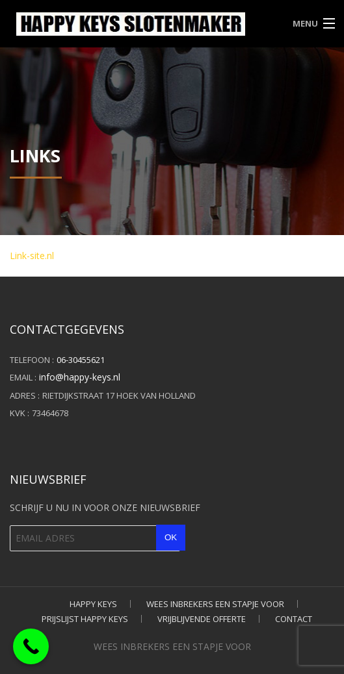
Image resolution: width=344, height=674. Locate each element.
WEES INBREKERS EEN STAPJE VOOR (215, 604)
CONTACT (293, 619)
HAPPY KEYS (93, 604)
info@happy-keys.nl (79, 377)
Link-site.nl (32, 255)
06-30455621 (81, 360)
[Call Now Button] (31, 646)
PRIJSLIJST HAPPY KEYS (85, 619)
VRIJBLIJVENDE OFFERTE (201, 619)
